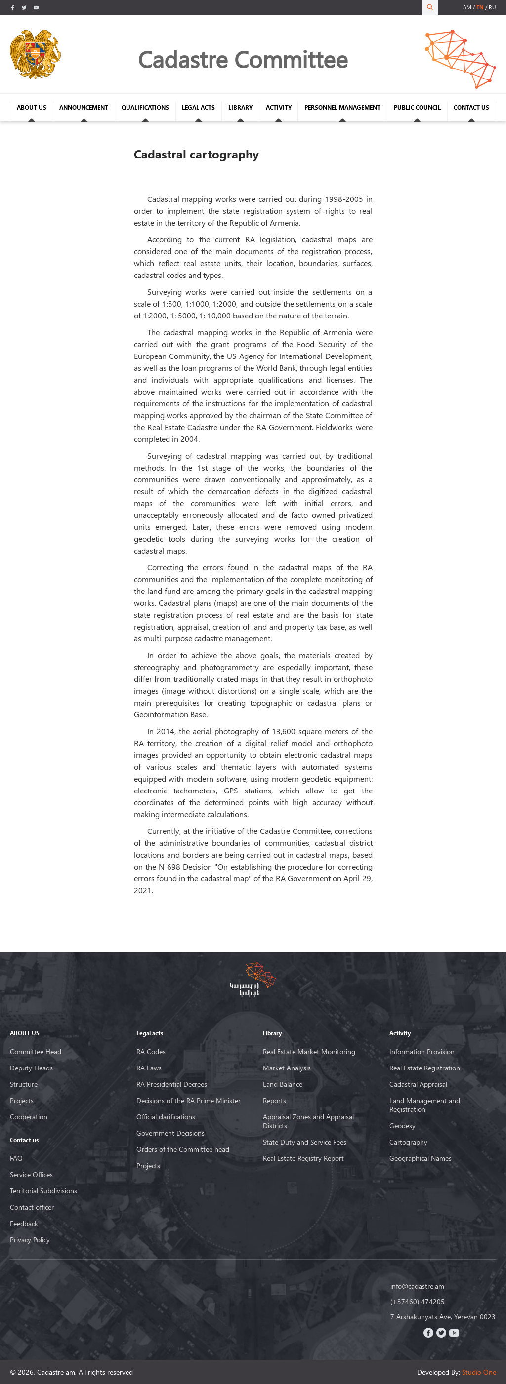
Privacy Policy (30, 1239)
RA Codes (151, 1051)
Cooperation (28, 1116)
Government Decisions (170, 1133)
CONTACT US (471, 107)
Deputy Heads (31, 1068)
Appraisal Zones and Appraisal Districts (308, 1121)
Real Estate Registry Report (303, 1158)
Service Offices (31, 1174)
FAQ (16, 1158)
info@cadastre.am (417, 1286)
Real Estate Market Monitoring (309, 1051)
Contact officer (32, 1207)
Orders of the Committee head (182, 1149)
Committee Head (35, 1051)
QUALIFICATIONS (145, 107)
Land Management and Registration (424, 1105)
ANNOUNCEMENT (83, 107)
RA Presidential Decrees (171, 1084)
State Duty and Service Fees (304, 1142)
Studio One (479, 1372)
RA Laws (149, 1068)
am (467, 7)
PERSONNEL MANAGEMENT (342, 107)
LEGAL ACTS (198, 107)
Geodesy (402, 1125)
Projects (22, 1100)
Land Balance (282, 1084)
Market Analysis (287, 1068)
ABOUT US (31, 107)
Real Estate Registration (424, 1068)
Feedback (24, 1223)
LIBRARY (240, 107)
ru (492, 7)
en (480, 7)
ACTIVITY (279, 107)
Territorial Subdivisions (43, 1190)
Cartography (408, 1142)
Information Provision (422, 1051)
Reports (274, 1100)
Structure (24, 1084)
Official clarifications (165, 1116)
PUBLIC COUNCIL (417, 107)
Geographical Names (420, 1158)
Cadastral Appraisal (418, 1084)
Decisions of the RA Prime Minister (188, 1100)
